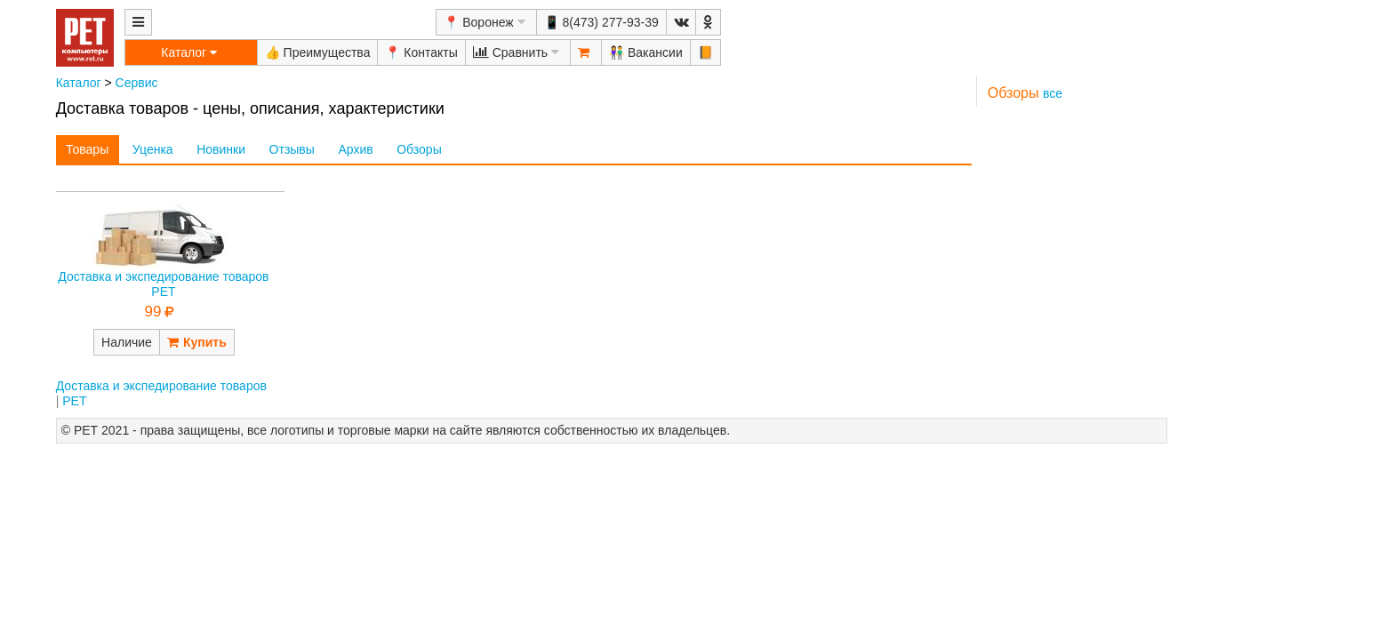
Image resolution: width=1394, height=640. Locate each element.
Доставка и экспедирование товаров (161, 386)
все (1052, 93)
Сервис (137, 83)
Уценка (152, 149)
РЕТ (74, 401)
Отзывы (292, 149)
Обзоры (419, 149)
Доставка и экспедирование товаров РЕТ (163, 284)
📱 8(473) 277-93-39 (601, 22)
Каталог (78, 83)
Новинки (220, 149)
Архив (355, 149)
